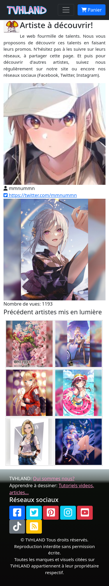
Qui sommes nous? (53, 478)
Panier (91, 10)
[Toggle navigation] (66, 10)
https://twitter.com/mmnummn (40, 195)
